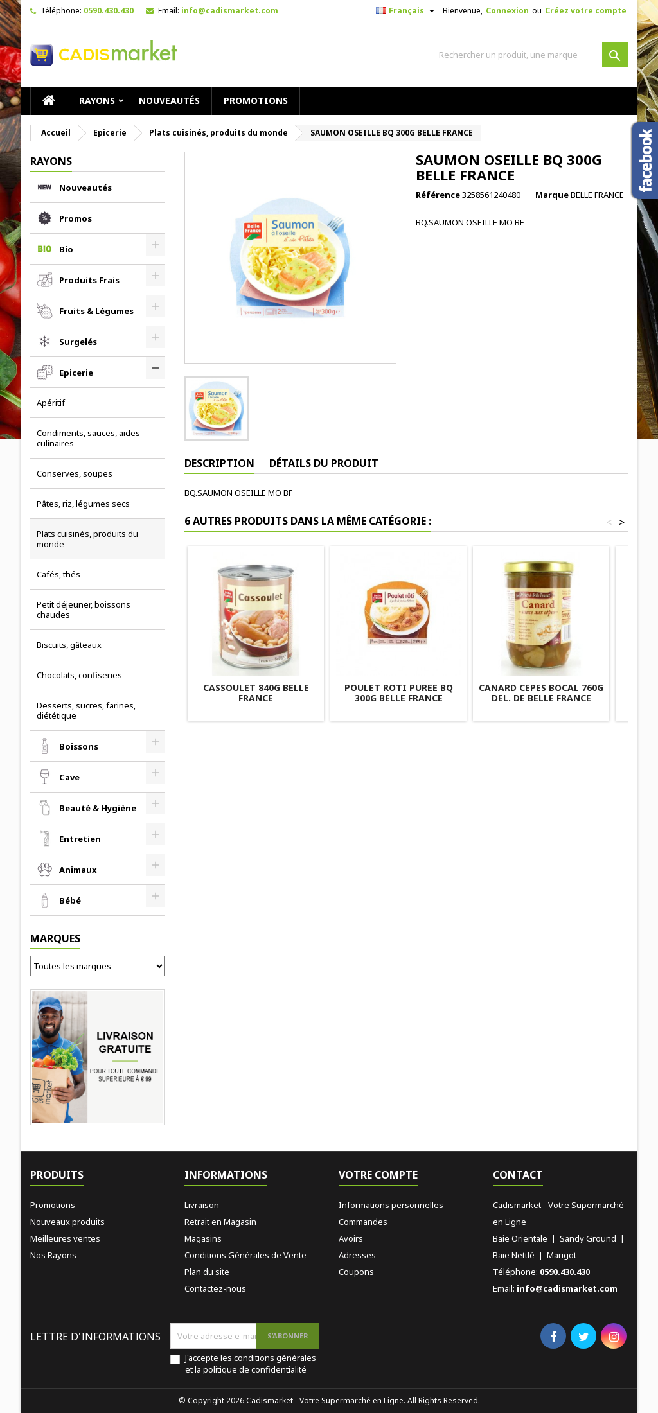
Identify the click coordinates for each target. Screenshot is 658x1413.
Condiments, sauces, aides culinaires (88, 438)
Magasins (203, 1238)
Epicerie (76, 372)
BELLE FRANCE (597, 194)
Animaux (78, 869)
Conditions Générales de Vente (245, 1255)
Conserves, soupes (74, 473)
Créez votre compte (586, 10)
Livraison (201, 1205)
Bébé (70, 900)
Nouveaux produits (67, 1221)
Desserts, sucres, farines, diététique (86, 710)
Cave (69, 777)
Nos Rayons (53, 1255)
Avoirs (351, 1238)
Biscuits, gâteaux (69, 645)
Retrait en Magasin (220, 1221)
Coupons (356, 1271)
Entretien (80, 839)
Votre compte (378, 1175)
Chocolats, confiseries (79, 675)
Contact (518, 1175)
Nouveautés (169, 100)
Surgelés (78, 341)
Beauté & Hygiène (97, 808)
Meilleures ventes (65, 1238)
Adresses (357, 1255)
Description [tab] (219, 463)
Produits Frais (89, 280)
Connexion (507, 10)
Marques (55, 938)
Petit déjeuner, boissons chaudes (83, 609)
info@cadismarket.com (229, 10)
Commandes (363, 1221)
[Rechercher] (530, 54)
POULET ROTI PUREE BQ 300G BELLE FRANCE (398, 692)
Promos (75, 218)
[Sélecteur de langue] (407, 11)
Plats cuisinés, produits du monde (87, 539)
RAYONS (97, 100)
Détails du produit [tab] (323, 463)
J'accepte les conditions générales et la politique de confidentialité (250, 1363)
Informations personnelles (391, 1205)
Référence (438, 194)
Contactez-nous (215, 1288)
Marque (552, 194)
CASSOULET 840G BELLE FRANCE (256, 692)
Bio (66, 249)
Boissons (78, 746)
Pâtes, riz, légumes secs (83, 503)
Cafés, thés (58, 574)
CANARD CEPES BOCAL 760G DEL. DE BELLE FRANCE (541, 692)
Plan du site (206, 1271)
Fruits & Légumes (96, 311)
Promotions (256, 100)
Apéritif (51, 402)
